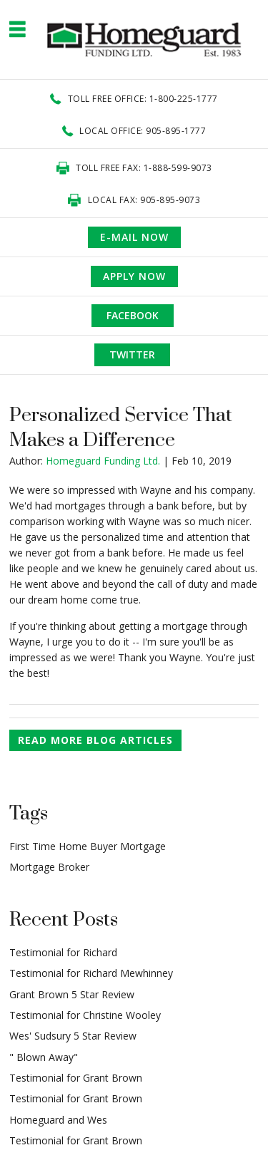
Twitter (132, 354)
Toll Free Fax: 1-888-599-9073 (144, 168)
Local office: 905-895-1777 (142, 131)
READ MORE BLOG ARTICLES (95, 740)
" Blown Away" (43, 1057)
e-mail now (134, 237)
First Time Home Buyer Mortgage (87, 846)
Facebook (132, 315)
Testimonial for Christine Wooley (85, 1015)
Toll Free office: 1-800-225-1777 (143, 99)
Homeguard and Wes (58, 1120)
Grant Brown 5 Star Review (71, 994)
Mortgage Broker (49, 867)
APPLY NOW (134, 276)
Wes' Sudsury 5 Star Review (73, 1035)
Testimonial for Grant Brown (75, 1077)
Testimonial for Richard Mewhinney (91, 973)
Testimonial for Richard (63, 952)
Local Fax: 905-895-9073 (144, 200)
